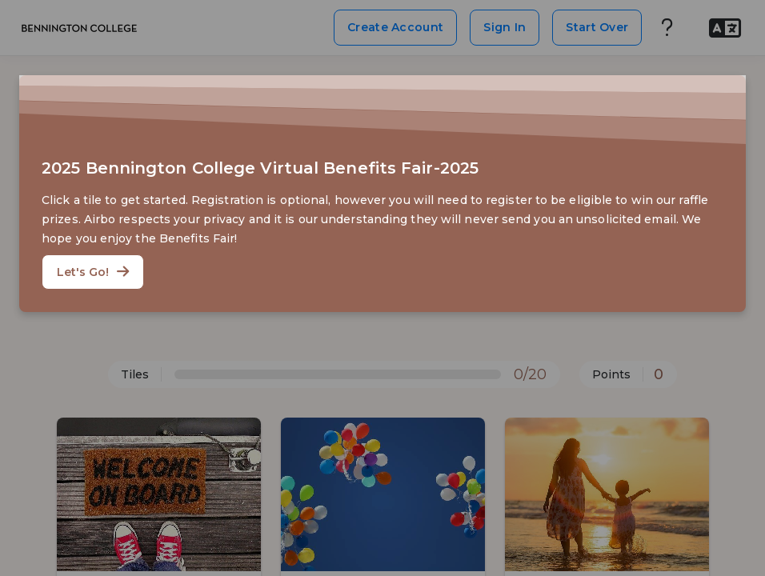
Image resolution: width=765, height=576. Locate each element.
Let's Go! (93, 272)
